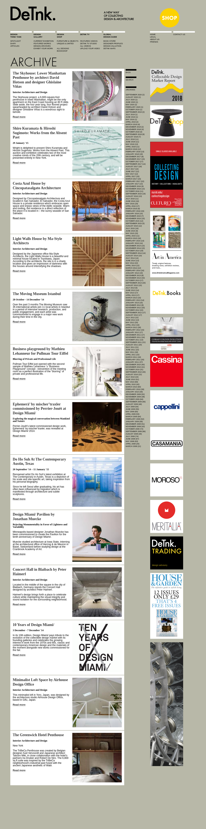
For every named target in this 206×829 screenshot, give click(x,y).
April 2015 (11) (132, 236)
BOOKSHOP (62, 51)
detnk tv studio (88, 44)
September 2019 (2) (135, 112)
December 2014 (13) (135, 246)
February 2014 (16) (135, 270)
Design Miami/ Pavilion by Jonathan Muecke (34, 516)
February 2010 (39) (135, 389)
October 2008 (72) (134, 429)
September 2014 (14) (136, 253)
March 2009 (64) (133, 417)
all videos (85, 46)
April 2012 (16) (132, 325)
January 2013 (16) (134, 303)
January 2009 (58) (134, 421)
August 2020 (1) (133, 97)
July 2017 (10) (132, 169)
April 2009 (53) (132, 414)
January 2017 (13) (134, 184)
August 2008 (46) (134, 434)
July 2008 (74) (132, 436)
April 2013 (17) (132, 295)
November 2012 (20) (135, 308)
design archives (42, 46)
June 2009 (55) (132, 409)
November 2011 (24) (135, 337)
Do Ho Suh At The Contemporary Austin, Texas (39, 461)
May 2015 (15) (132, 233)
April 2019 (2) (132, 122)
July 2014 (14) (132, 258)
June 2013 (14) (132, 290)
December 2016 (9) (135, 186)
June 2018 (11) (132, 142)
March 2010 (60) (133, 387)
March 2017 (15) (133, 179)
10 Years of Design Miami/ (33, 625)
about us (154, 39)
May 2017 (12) (132, 174)
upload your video (90, 48)
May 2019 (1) (131, 119)
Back (128, 72)
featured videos (88, 41)
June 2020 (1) (132, 102)
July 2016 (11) (132, 199)
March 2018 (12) (133, 149)
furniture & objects (67, 41)
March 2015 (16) (133, 238)
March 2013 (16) (133, 298)
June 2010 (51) (132, 379)
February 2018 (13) (135, 152)
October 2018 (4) (134, 132)
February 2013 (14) (135, 300)
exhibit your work (43, 48)
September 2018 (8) (135, 134)
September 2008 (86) (136, 431)
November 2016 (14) (135, 189)
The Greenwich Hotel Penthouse (38, 735)
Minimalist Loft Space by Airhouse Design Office (40, 682)
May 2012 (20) (132, 322)
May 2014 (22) (132, 263)
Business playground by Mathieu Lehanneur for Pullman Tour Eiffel (40, 351)
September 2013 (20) (136, 283)
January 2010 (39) (134, 392)
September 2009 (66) (136, 402)
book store (109, 41)
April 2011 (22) (132, 355)
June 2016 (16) (132, 201)
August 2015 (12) (134, 226)
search (129, 80)
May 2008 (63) (132, 441)
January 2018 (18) (134, 154)
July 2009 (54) (132, 407)
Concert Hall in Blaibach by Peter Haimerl (39, 571)
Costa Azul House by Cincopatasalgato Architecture (37, 185)
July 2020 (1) (131, 100)
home (153, 34)
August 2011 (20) (134, 345)
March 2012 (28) (133, 327)
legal (153, 37)
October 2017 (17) (134, 162)
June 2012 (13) (132, 320)
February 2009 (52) (135, 419)
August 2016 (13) (134, 196)
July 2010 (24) (132, 377)
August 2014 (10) (134, 256)
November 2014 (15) (135, 248)
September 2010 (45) (136, 372)
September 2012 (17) (136, 313)
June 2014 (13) (132, 261)
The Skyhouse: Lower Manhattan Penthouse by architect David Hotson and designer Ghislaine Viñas (39, 80)
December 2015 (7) (135, 216)
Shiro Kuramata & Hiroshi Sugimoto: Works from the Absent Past (40, 132)
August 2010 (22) (134, 374)
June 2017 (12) (132, 171)
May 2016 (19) (132, 204)
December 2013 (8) (135, 275)
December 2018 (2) (135, 127)
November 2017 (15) (135, 159)
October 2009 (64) (134, 399)
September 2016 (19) (136, 194)
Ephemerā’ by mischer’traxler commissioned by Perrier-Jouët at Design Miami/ (39, 408)
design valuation (112, 46)
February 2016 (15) (135, 211)
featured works (42, 44)
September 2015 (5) (135, 223)
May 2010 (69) (132, 382)
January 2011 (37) (134, 362)
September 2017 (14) (136, 164)
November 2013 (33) (135, 278)
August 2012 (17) (134, 315)
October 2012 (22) (134, 310)
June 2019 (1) (132, 117)
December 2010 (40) (135, 365)
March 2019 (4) (133, 124)
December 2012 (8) (135, 305)
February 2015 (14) (135, 241)
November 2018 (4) (135, 129)
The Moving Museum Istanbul (37, 294)
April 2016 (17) (132, 206)
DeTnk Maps (109, 48)
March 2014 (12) (133, 268)
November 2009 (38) (135, 397)
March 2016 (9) (133, 209)
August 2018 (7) (133, 137)
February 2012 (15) (135, 330)
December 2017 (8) (135, 157)
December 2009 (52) (135, 394)
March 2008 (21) (133, 446)
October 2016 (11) (134, 191)
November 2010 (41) (135, 367)
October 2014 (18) (134, 251)
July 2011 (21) (132, 347)
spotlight (15, 41)
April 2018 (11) (132, 147)
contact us (179, 34)
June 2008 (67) (132, 439)
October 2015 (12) (134, 221)
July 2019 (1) (131, 114)
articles (14, 46)
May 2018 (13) (132, 144)
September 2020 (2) (135, 95)
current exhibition (44, 41)
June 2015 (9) (132, 231)
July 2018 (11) (132, 139)
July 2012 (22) (132, 317)
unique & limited (65, 44)
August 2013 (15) (134, 285)
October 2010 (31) (134, 369)
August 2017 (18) (134, 166)
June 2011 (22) (132, 350)
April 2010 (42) (132, 384)
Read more (19, 117)
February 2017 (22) (135, 181)
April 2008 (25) (132, 444)
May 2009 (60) (132, 412)
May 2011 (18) (132, 352)
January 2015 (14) (134, 243)
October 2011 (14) (134, 340)
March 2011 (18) (133, 357)
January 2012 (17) (134, 332)
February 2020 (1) (134, 107)
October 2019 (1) (134, 110)
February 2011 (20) (135, 360)
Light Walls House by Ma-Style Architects (37, 241)
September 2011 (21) (136, 342)
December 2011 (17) (135, 335)
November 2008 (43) (135, 426)
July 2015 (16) (132, 228)
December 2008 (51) (135, 424)
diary (13, 44)
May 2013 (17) (132, 293)
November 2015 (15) (135, 218)
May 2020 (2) (131, 105)
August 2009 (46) (134, 404)
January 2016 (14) (134, 214)
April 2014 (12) (132, 266)
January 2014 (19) (134, 273)
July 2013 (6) (131, 288)
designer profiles (113, 44)
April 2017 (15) (132, 176)
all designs (63, 48)
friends (154, 42)
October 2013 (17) (134, 280)
